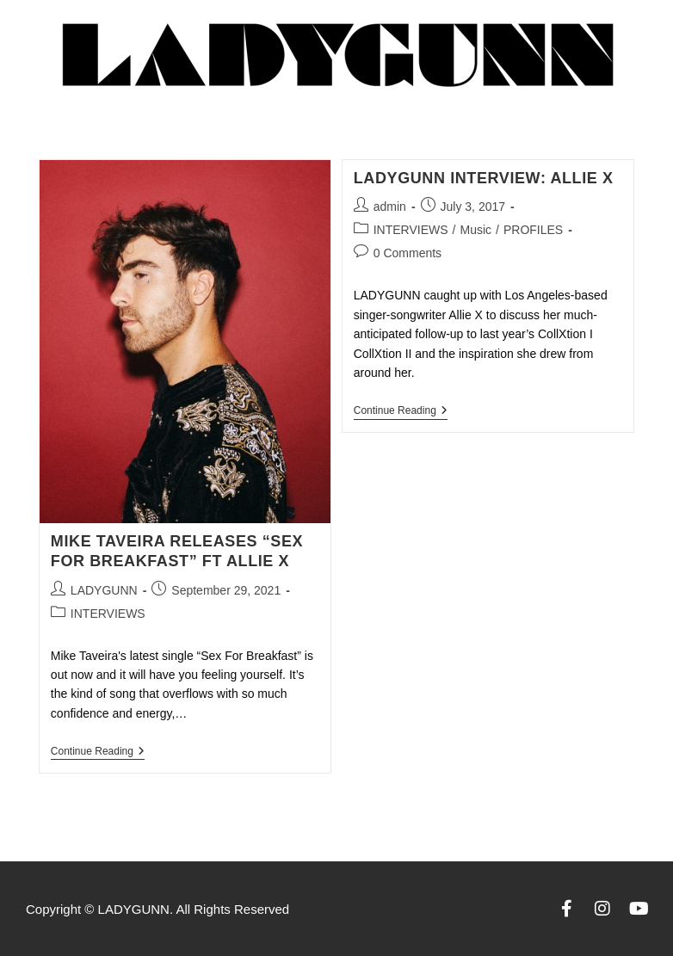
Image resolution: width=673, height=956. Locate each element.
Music (476, 230)
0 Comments (407, 253)
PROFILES (533, 230)
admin (390, 206)
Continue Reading (98, 751)
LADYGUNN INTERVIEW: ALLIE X (484, 178)
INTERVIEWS (108, 613)
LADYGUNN (104, 590)
